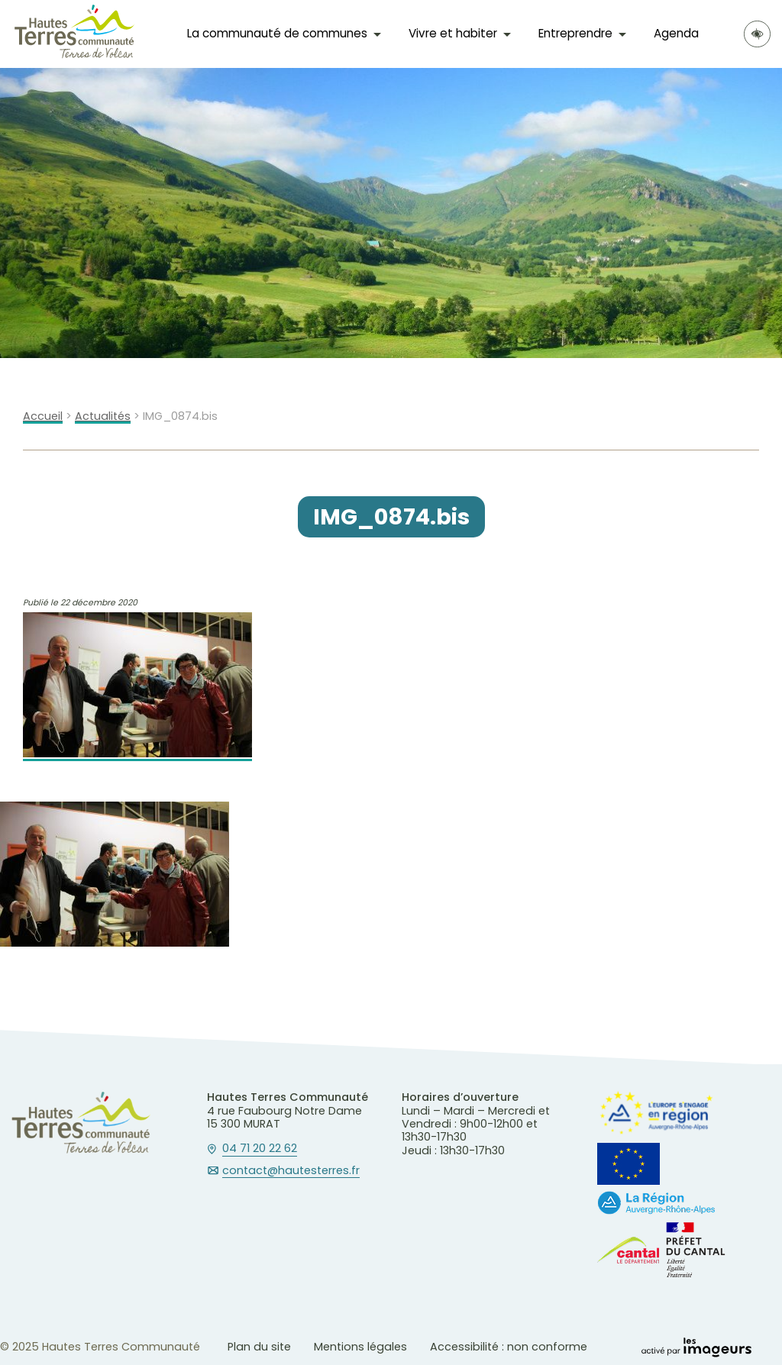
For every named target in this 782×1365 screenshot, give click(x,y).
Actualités (103, 416)
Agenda (676, 33)
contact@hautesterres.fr (291, 1171)
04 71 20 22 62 (259, 1149)
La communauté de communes (277, 33)
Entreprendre (575, 33)
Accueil (43, 416)
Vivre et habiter (453, 33)
